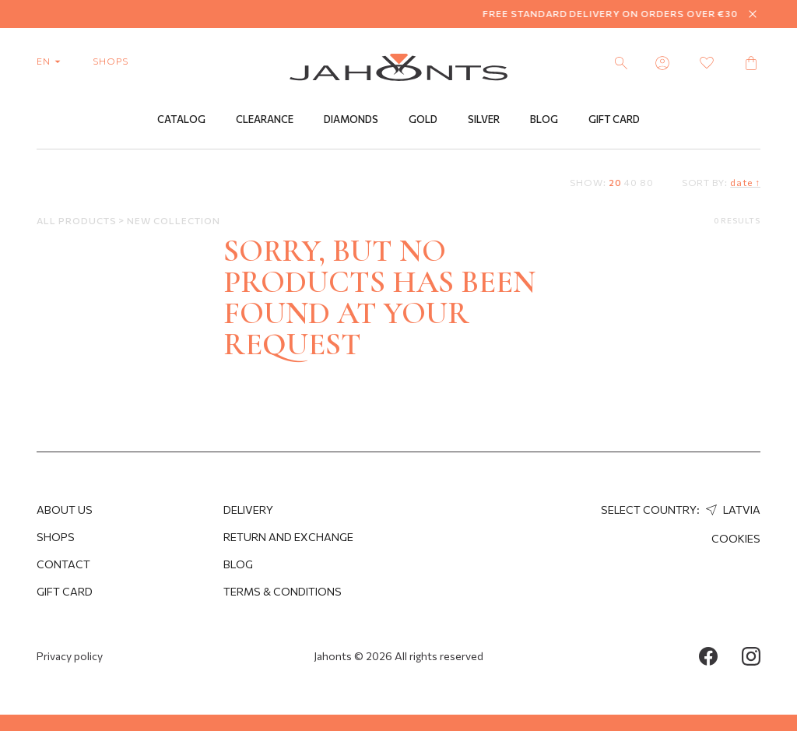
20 (615, 182)
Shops (56, 536)
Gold (423, 119)
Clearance (264, 119)
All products (77, 220)
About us (65, 509)
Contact (63, 564)
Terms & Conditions (282, 591)
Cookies (735, 538)
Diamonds (351, 119)
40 (630, 182)
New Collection (173, 220)
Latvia (731, 509)
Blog (544, 119)
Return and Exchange (288, 536)
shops (110, 60)
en (52, 60)
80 (647, 182)
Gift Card (614, 119)
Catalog (181, 119)
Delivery (248, 509)
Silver (484, 119)
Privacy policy (70, 655)
